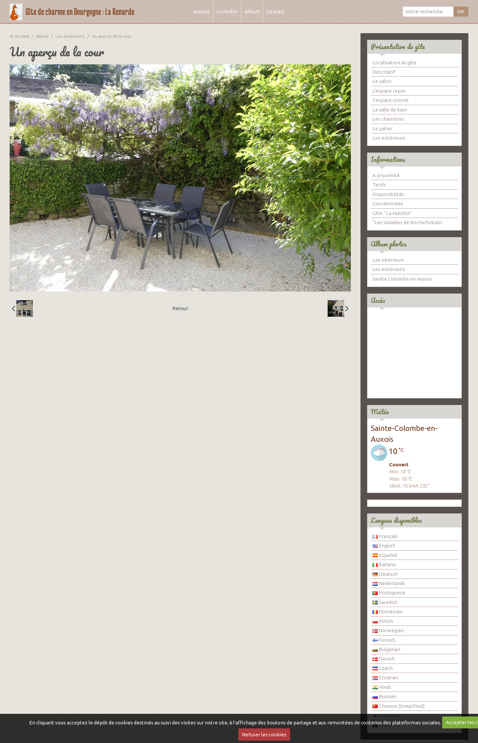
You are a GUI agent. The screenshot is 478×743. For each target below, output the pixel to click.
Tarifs (379, 184)
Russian (384, 696)
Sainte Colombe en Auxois (402, 279)
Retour (180, 308)
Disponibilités (388, 194)
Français (385, 536)
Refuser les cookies (264, 734)
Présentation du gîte (398, 46)
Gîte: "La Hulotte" (392, 213)
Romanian (387, 611)
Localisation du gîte (394, 62)
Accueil (201, 11)
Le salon (381, 81)
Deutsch (385, 574)
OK (460, 11)
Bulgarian (386, 649)
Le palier (382, 128)
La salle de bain (389, 109)
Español (384, 555)
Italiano (384, 564)
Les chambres (388, 119)
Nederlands (388, 583)
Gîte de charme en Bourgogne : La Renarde (80, 12)
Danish (383, 658)
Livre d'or (227, 11)
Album (252, 11)
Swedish (385, 602)
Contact (275, 11)
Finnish (383, 640)
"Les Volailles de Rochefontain (407, 222)
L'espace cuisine (390, 100)
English (383, 545)
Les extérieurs (70, 36)
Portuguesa (388, 592)
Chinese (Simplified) (398, 706)
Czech (382, 668)
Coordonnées (387, 203)
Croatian (385, 677)
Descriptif (383, 72)
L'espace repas (389, 91)
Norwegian (388, 630)
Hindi (381, 687)
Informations (388, 159)
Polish (382, 621)
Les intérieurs (388, 260)
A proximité (386, 175)
